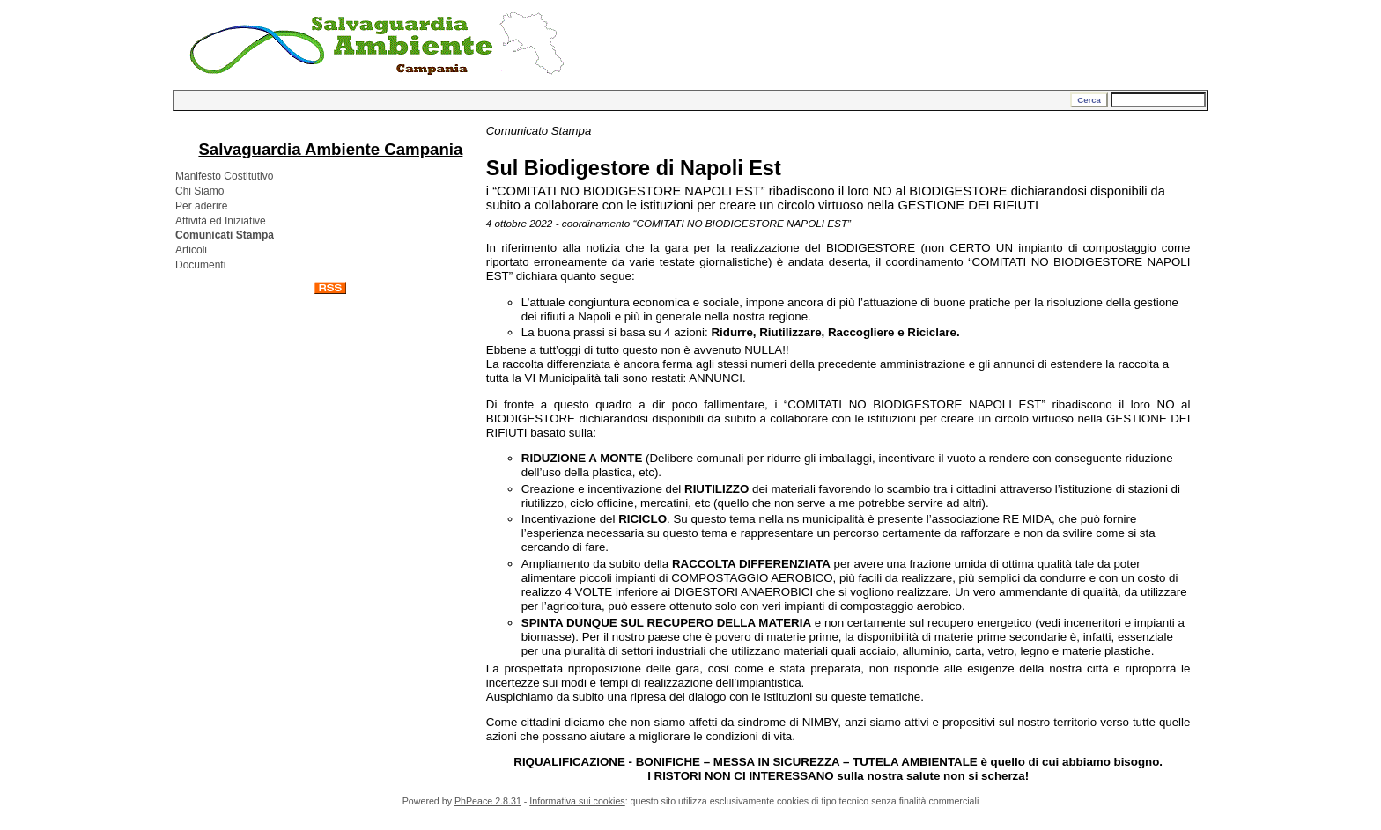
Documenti (200, 265)
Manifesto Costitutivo (224, 176)
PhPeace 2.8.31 (487, 801)
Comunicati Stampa (224, 235)
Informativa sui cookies (576, 801)
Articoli (191, 250)
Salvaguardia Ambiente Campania (330, 149)
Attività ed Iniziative (220, 221)
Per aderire (201, 206)
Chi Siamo (199, 191)
